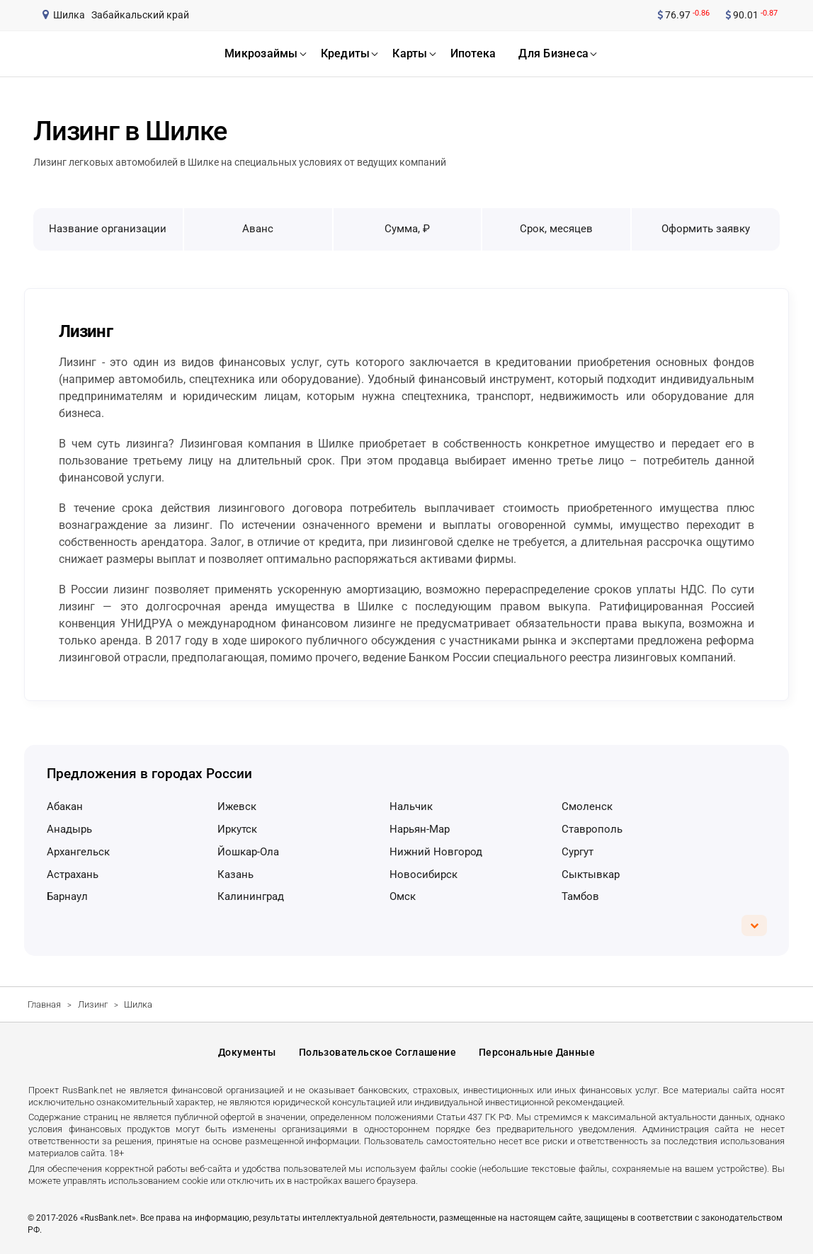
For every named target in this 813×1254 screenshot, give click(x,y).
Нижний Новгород (436, 851)
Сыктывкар (591, 874)
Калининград (250, 896)
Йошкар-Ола (248, 851)
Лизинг (93, 1004)
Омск (403, 896)
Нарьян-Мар (420, 829)
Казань (235, 874)
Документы (247, 1052)
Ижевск (236, 806)
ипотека (473, 53)
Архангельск (78, 851)
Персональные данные (537, 1052)
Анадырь (69, 829)
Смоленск (587, 806)
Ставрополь (592, 829)
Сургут (577, 851)
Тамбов (580, 896)
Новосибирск (423, 874)
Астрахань (72, 874)
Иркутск (237, 829)
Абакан (65, 806)
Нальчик (411, 806)
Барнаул (67, 896)
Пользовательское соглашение (377, 1052)
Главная (44, 1004)
